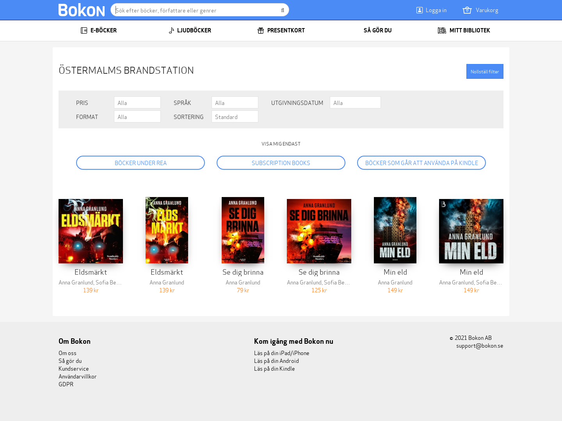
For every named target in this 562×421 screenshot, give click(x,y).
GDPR (66, 384)
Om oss (67, 352)
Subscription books (281, 162)
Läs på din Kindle (274, 368)
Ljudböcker (190, 30)
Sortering (189, 117)
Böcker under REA (141, 162)
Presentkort (281, 30)
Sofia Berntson (114, 282)
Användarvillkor (78, 376)
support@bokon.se (476, 345)
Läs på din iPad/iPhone (281, 352)
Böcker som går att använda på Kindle (421, 162)
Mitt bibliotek (464, 30)
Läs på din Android (276, 360)
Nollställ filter (485, 71)
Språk (182, 103)
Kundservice (74, 368)
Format (87, 117)
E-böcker (98, 30)
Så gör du (372, 30)
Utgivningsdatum (297, 103)
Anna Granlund (76, 282)
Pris (82, 103)
